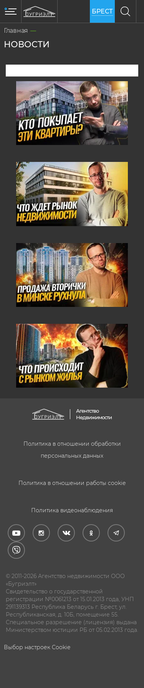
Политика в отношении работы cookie (72, 483)
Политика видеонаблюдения (72, 510)
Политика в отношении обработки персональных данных (72, 449)
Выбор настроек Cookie (37, 647)
